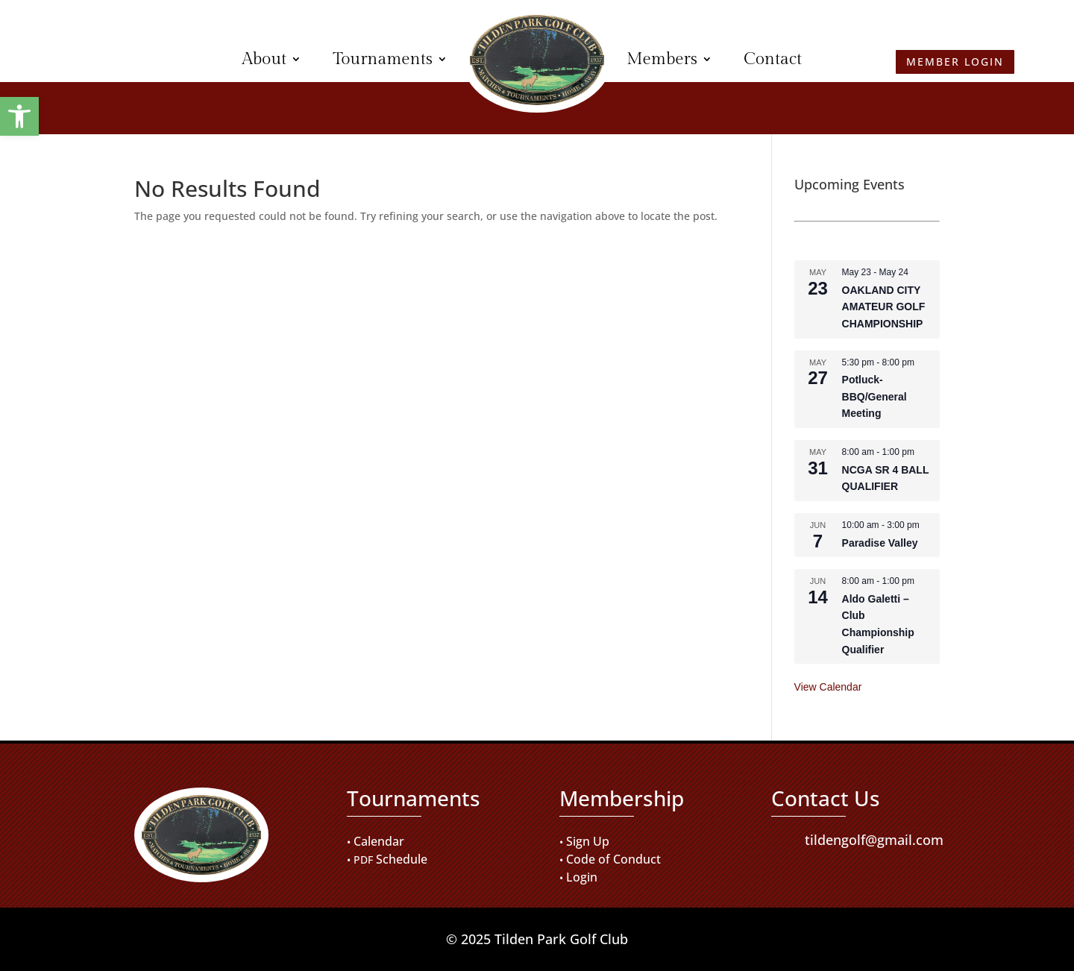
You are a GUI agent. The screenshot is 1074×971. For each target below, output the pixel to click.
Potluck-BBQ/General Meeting (874, 396)
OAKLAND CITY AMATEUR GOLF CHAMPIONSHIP (884, 307)
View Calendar (828, 687)
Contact (773, 59)
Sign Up (587, 841)
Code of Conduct (613, 859)
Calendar (379, 841)
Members (661, 59)
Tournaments (383, 59)
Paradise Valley (880, 543)
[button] (19, 116)
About (264, 59)
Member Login (120, 58)
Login (581, 877)
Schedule (401, 859)
